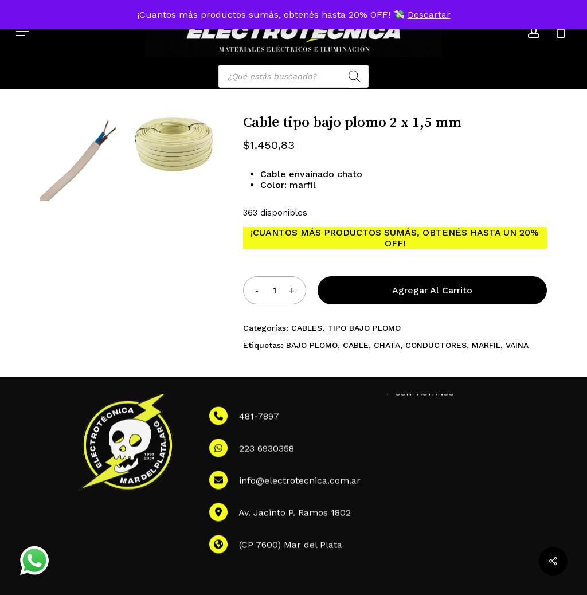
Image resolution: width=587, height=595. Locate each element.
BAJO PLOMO (312, 345)
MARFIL (486, 345)
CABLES (306, 327)
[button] (22, 31)
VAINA (517, 345)
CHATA (387, 345)
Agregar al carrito (432, 290)
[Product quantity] (274, 290)
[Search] (354, 76)
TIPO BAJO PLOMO (364, 327)
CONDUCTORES (436, 345)
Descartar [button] (429, 14)
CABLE (356, 345)
